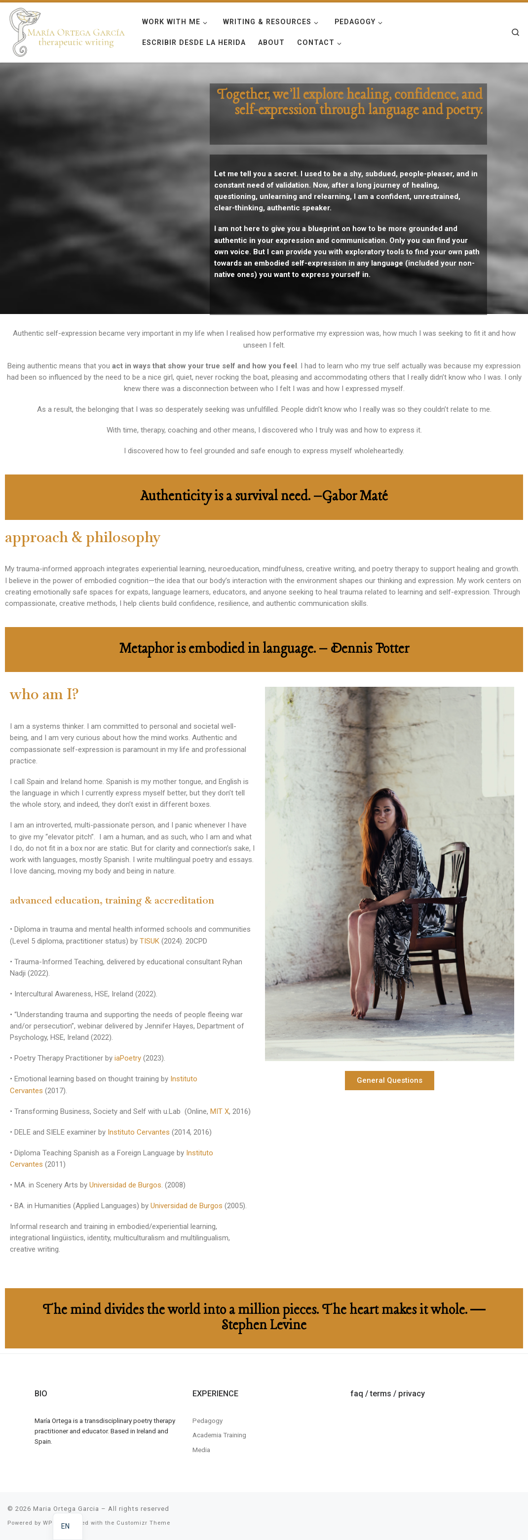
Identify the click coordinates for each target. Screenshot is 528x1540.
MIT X (219, 1111)
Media (201, 1450)
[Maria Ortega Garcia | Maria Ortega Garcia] (67, 31)
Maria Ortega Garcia (66, 1508)
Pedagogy (207, 1420)
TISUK (149, 941)
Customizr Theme (143, 1523)
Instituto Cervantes (138, 1132)
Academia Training (219, 1435)
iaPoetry (127, 1058)
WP (47, 1523)
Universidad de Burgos (125, 1185)
